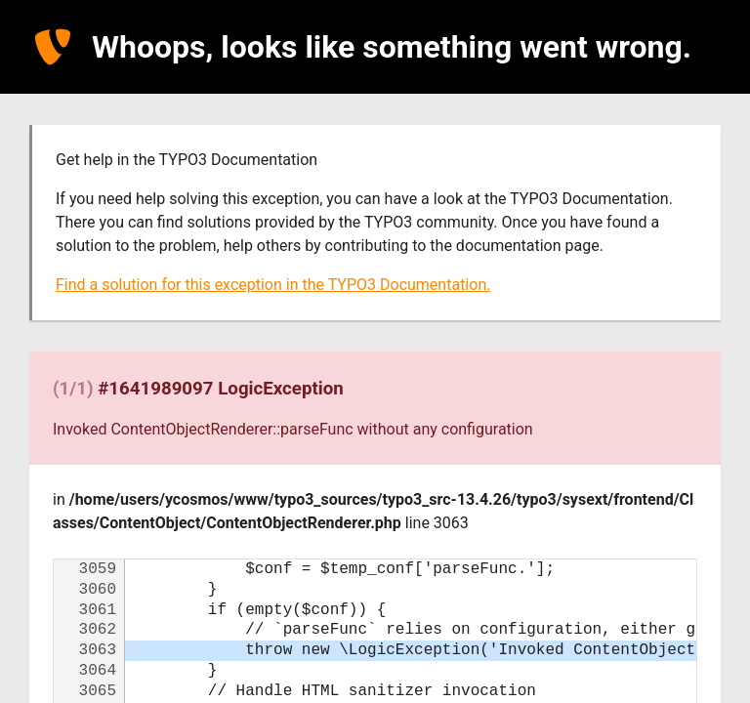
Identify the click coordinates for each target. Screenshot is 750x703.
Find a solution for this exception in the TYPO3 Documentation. (273, 284)
